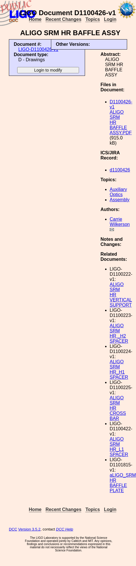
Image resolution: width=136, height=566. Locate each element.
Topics (92, 19)
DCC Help (64, 529)
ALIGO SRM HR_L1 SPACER (119, 447)
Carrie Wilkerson (120, 222)
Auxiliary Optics (118, 192)
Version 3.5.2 (29, 529)
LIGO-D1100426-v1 (38, 49)
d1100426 (120, 169)
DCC (13, 529)
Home (35, 19)
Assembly (119, 199)
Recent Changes (63, 19)
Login (110, 19)
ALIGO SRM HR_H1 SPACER (119, 369)
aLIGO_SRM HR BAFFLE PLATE (123, 483)
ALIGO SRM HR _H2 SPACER (119, 333)
